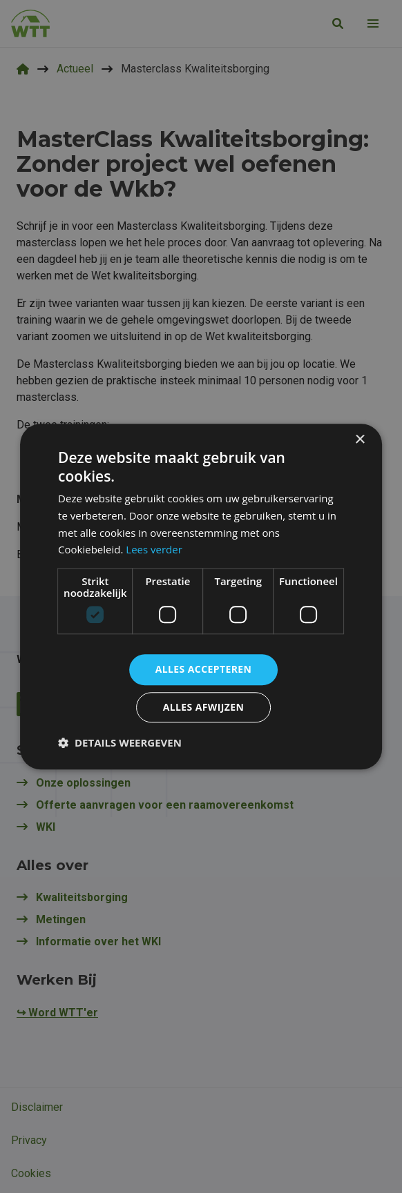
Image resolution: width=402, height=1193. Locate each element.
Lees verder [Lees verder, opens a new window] (154, 550)
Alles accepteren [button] (203, 669)
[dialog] (201, 596)
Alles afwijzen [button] (204, 706)
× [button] (359, 440)
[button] (120, 742)
